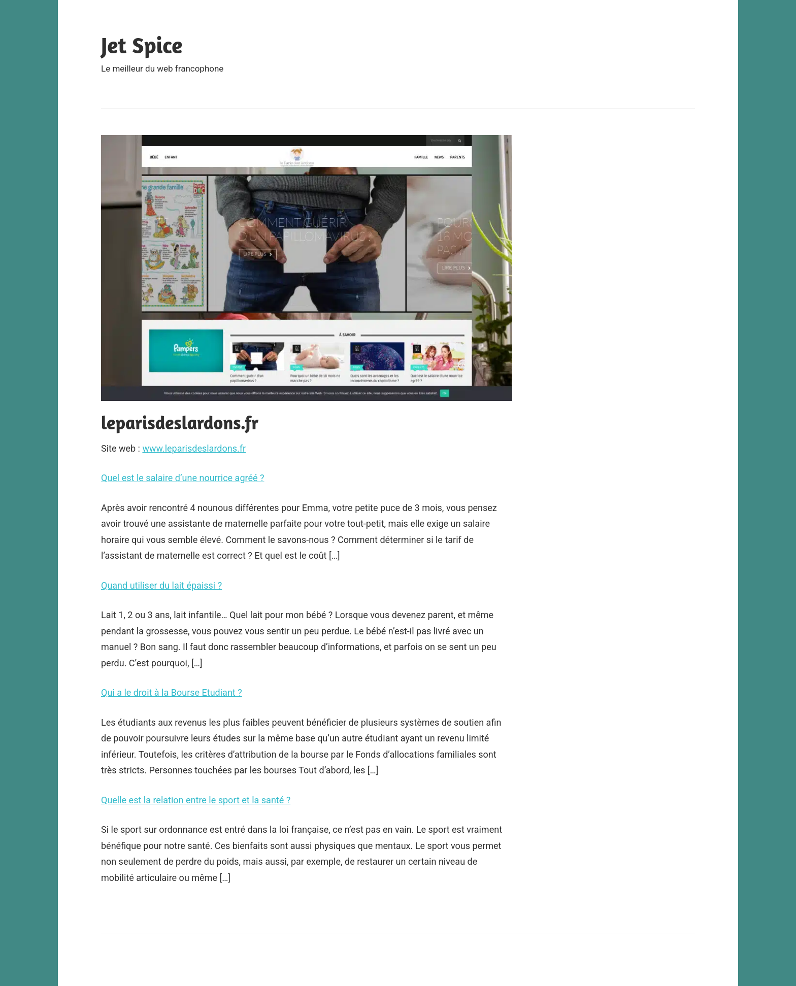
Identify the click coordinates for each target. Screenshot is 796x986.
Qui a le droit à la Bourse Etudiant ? (171, 692)
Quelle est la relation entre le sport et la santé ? (195, 800)
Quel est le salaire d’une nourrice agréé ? (182, 477)
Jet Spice (141, 44)
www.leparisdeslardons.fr (194, 448)
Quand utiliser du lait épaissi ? (161, 585)
